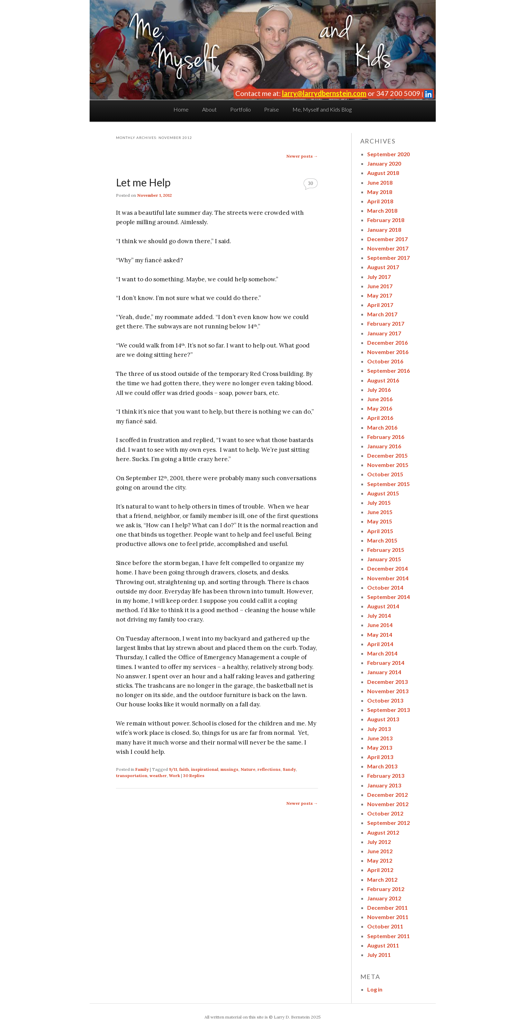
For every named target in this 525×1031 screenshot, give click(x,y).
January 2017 (384, 333)
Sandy (289, 769)
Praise (271, 109)
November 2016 (387, 352)
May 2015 (379, 521)
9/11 (173, 769)
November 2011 (387, 917)
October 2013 (385, 700)
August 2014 (383, 606)
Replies (194, 775)
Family (142, 769)
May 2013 (379, 747)
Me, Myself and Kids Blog (322, 109)
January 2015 (384, 559)
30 (310, 183)
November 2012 (387, 804)
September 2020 (388, 154)
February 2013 (385, 775)
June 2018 (379, 182)
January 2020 (384, 163)
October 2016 (385, 361)
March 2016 (382, 427)
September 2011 (388, 936)
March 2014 (382, 653)
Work (174, 775)
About (209, 109)
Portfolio (240, 109)
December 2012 (387, 794)
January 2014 (384, 672)
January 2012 (384, 898)
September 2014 (388, 596)
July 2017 (379, 276)
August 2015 (383, 493)
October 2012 (385, 813)
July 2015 (379, 502)
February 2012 (385, 888)
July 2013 (379, 728)
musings (229, 769)
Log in (374, 989)
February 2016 (385, 436)
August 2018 (383, 172)
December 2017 (387, 239)
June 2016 (379, 399)
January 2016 (384, 446)
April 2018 (380, 201)
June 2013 (379, 738)
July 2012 (379, 841)
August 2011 (383, 945)
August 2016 (383, 380)
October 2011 (385, 926)
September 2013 (388, 709)
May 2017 (379, 295)
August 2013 (383, 719)
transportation (131, 775)
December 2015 (387, 455)
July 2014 (379, 615)
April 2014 (380, 644)
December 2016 (387, 342)
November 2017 (387, 248)
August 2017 (383, 267)
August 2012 (383, 832)
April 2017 (380, 304)
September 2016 (388, 370)
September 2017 (388, 257)
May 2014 (379, 634)
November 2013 (387, 691)
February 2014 (385, 662)
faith (184, 769)
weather (158, 775)
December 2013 (387, 681)
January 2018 (384, 229)
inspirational (204, 769)
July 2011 (379, 954)
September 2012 (388, 822)
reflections (269, 769)
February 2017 (385, 323)
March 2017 (382, 314)
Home (181, 109)
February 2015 (385, 549)
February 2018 (385, 220)
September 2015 (388, 484)
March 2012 (382, 879)
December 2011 (387, 907)
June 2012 (379, 851)
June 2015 (379, 512)
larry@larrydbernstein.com (324, 93)
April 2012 (380, 869)
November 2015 (387, 464)
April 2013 (380, 757)
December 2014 (387, 568)
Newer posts (302, 156)
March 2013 (382, 766)
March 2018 (382, 210)
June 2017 (379, 286)
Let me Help (143, 182)
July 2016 (379, 389)
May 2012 (379, 860)
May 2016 (379, 408)
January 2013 (384, 785)
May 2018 (379, 191)
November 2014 (387, 578)
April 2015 (380, 531)
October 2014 (385, 587)
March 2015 (382, 540)
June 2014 (379, 625)
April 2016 (380, 417)
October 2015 (385, 474)
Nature (248, 769)
